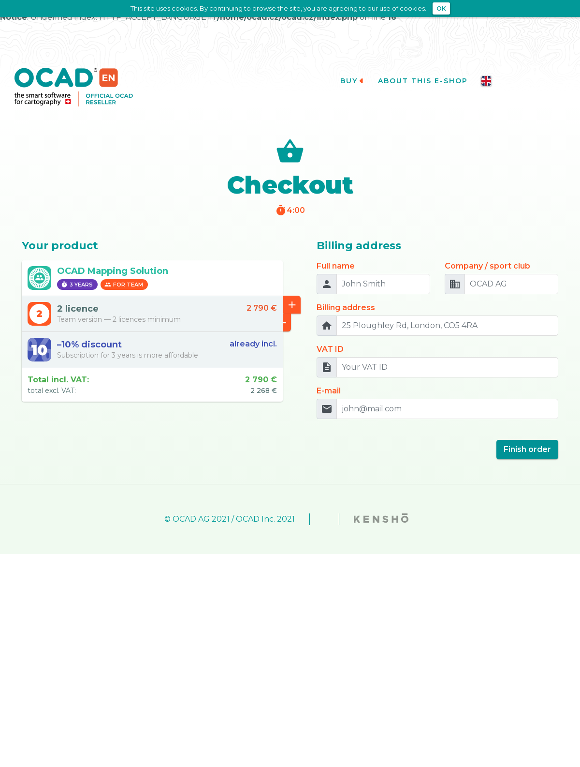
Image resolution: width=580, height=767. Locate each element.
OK (441, 8)
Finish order (527, 437)
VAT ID (330, 337)
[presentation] (390, 434)
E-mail (329, 379)
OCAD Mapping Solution (112, 259)
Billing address (346, 296)
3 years (77, 273)
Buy (352, 69)
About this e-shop (427, 69)
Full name (336, 254)
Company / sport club (487, 254)
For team (123, 273)
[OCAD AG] (511, 272)
